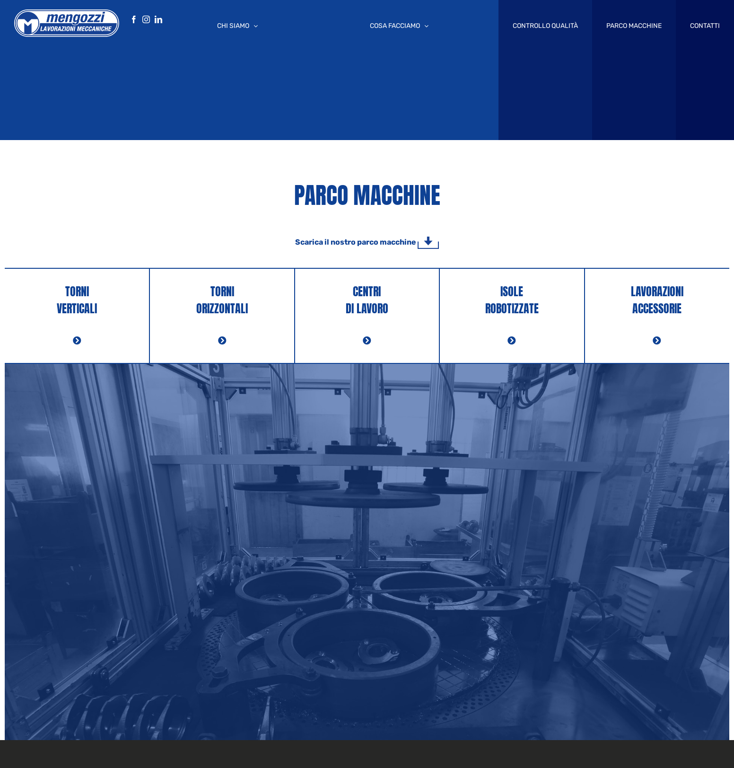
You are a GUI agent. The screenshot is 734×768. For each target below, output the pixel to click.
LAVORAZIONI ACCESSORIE (657, 300)
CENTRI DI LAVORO (367, 300)
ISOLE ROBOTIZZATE (512, 300)
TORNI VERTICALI (77, 300)
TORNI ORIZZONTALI (222, 300)
